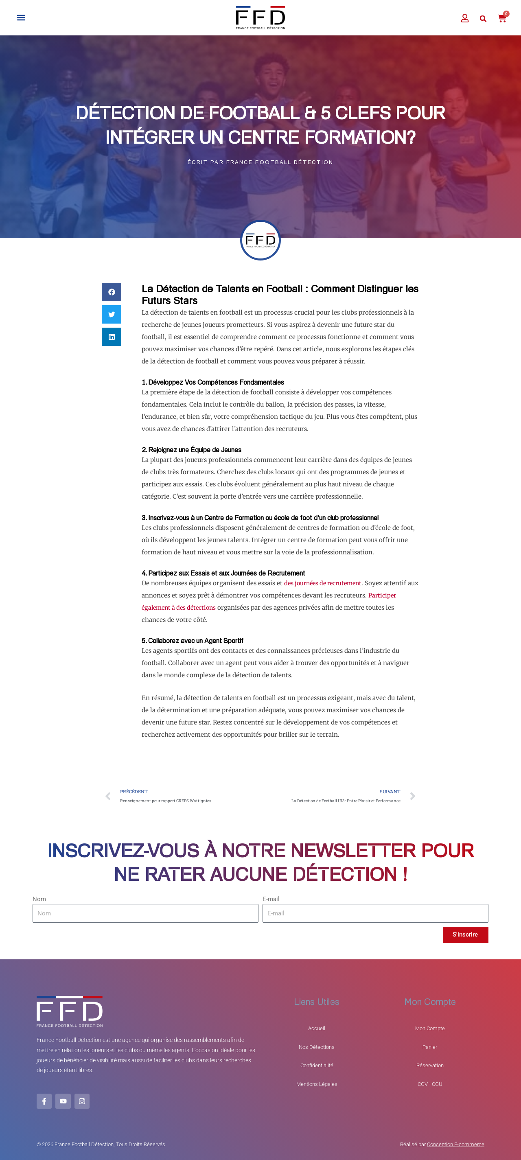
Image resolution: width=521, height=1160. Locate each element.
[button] (21, 17)
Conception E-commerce (455, 1144)
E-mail (271, 900)
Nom (39, 900)
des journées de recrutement (326, 583)
